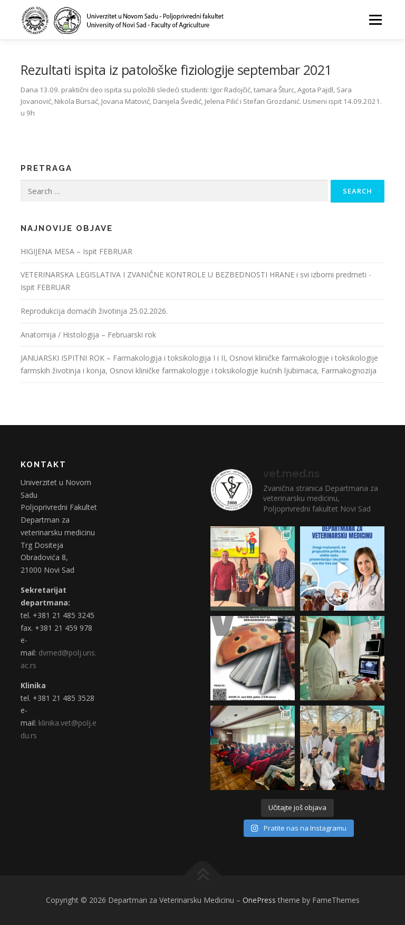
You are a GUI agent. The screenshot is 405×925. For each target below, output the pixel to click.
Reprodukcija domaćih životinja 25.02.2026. (94, 311)
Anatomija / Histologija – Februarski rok (88, 335)
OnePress (259, 900)
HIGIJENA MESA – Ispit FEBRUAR (76, 251)
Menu (375, 19)
